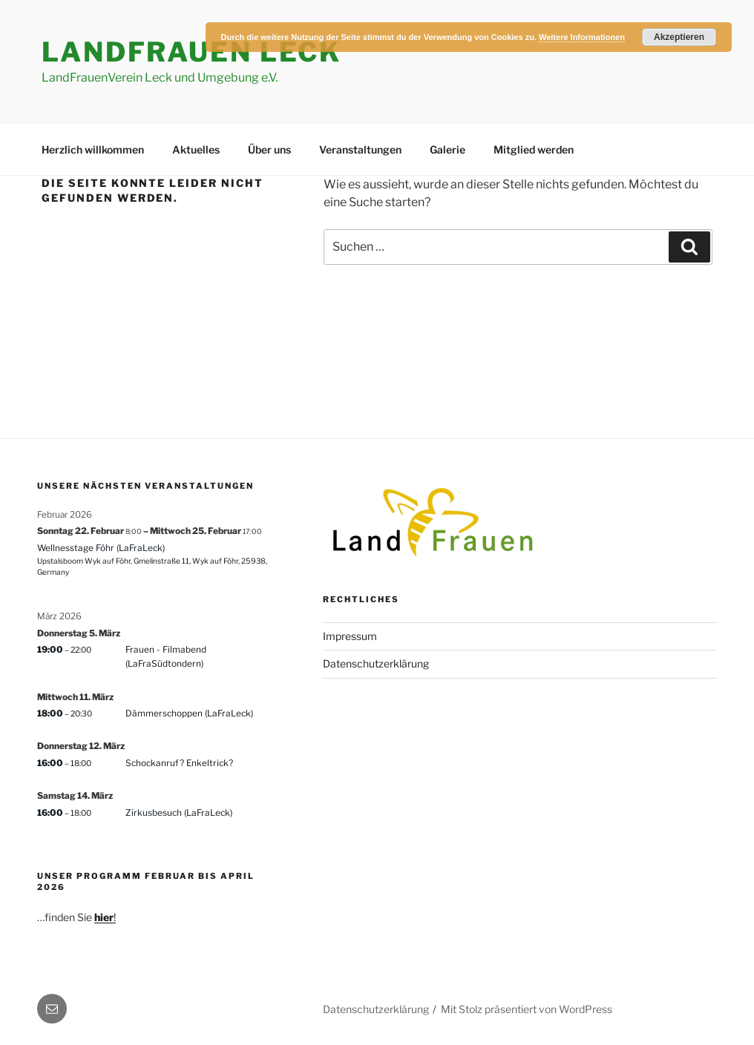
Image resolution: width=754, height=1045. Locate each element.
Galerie (447, 149)
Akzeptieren (679, 37)
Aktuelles (196, 149)
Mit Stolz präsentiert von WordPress (526, 1009)
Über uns (269, 149)
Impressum (350, 636)
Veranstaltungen (360, 149)
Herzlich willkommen (93, 149)
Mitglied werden (534, 149)
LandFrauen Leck (191, 52)
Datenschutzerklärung (376, 663)
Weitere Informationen (582, 37)
